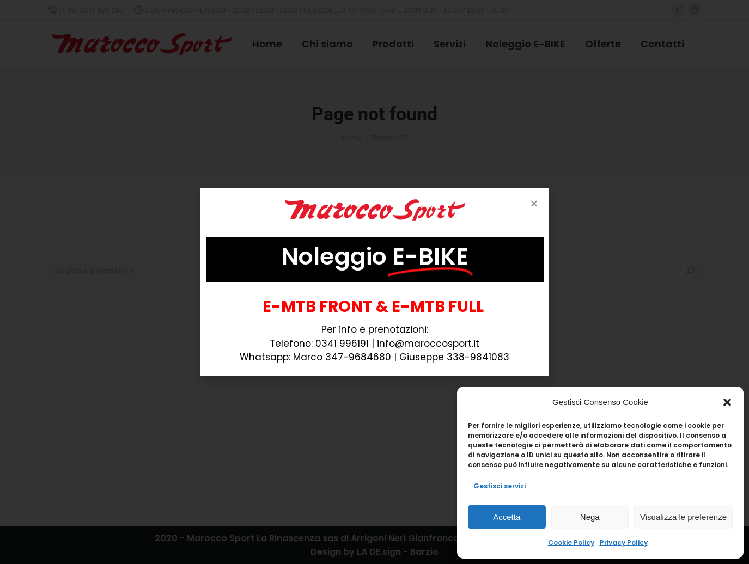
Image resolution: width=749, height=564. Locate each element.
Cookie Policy (571, 542)
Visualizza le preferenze (683, 517)
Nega (590, 517)
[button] (727, 402)
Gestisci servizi (499, 486)
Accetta (506, 517)
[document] (374, 282)
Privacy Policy (624, 542)
